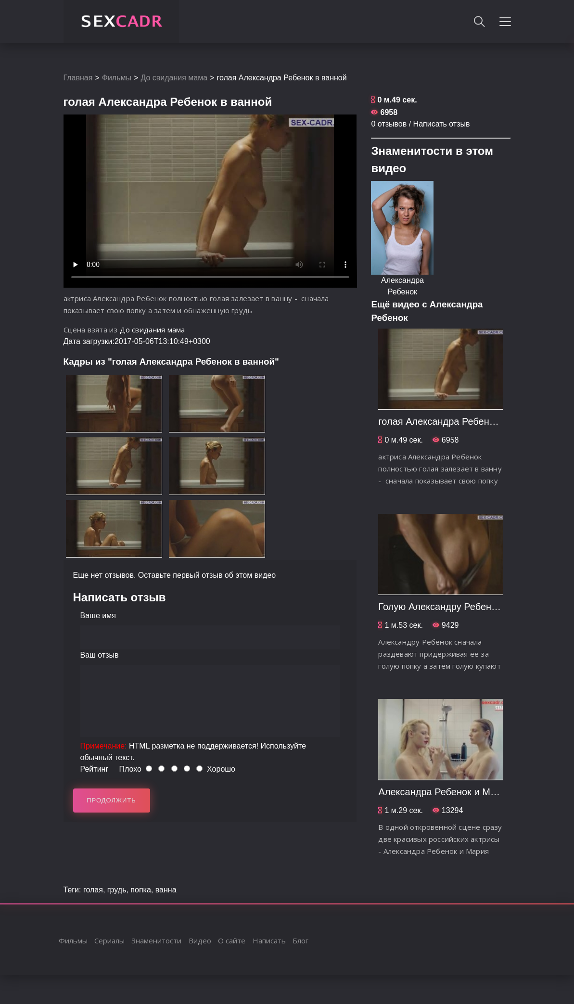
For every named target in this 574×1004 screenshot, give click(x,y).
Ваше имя (98, 615)
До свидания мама (173, 78)
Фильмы (116, 78)
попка (140, 890)
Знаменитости (156, 940)
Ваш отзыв (99, 655)
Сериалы (109, 940)
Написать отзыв (441, 124)
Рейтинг (94, 769)
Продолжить (111, 800)
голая (93, 890)
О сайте (231, 940)
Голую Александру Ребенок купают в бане (472, 606)
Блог (300, 940)
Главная (78, 78)
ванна (166, 890)
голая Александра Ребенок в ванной (459, 421)
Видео (200, 940)
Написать (269, 940)
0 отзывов (389, 124)
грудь (117, 890)
